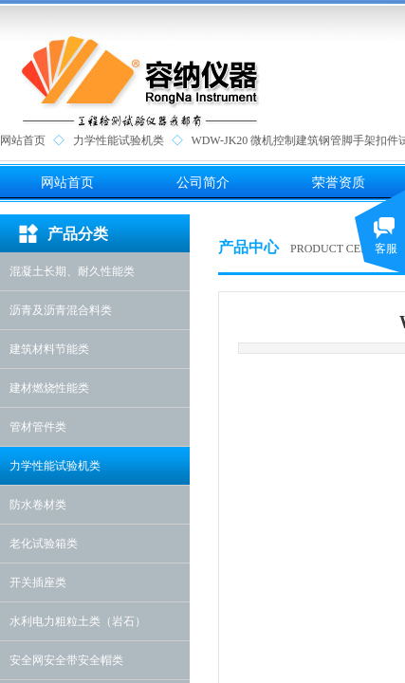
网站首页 (23, 140)
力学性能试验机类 (118, 140)
